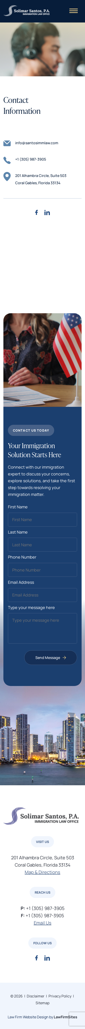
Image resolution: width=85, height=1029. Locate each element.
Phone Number (22, 557)
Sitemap (42, 1002)
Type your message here (31, 607)
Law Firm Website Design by (30, 1016)
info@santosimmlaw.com (30, 143)
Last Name (18, 532)
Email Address (21, 582)
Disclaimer (35, 996)
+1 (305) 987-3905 (24, 160)
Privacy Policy (60, 996)
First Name (18, 507)
